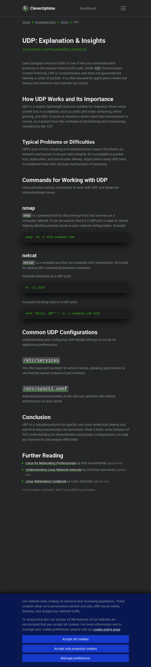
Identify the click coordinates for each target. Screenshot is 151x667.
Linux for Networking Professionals (51, 463)
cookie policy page (106, 629)
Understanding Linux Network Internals (54, 469)
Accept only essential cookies (75, 648)
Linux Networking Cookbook (46, 481)
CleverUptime (38, 8)
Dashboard (84, 8)
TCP (98, 68)
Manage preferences (75, 658)
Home (26, 22)
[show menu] (123, 8)
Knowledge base (45, 22)
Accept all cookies (75, 639)
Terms (64, 22)
